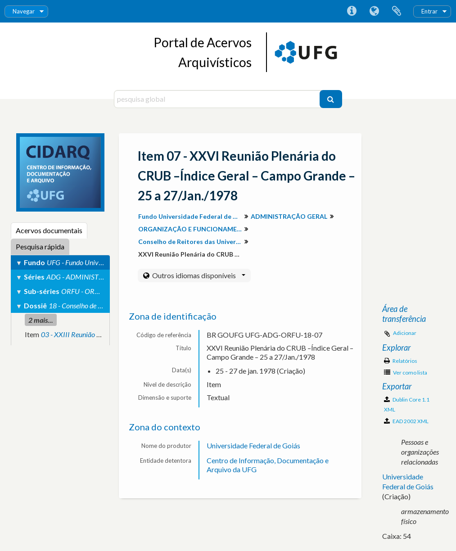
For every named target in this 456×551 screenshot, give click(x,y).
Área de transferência (396, 11)
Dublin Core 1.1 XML (406, 404)
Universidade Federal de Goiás (253, 445)
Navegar (24, 11)
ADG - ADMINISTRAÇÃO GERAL (95, 276)
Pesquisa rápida (40, 246)
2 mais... (40, 320)
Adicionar (404, 333)
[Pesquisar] (331, 99)
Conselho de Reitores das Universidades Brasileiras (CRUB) (191, 241)
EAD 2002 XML (406, 421)
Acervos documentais (49, 230)
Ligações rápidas (351, 11)
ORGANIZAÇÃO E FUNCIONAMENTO (191, 229)
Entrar (429, 11)
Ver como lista (405, 372)
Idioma (374, 11)
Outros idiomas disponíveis (198, 275)
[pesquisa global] (218, 99)
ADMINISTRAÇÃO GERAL (289, 216)
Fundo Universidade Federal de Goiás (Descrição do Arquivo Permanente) (191, 216)
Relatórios (400, 360)
